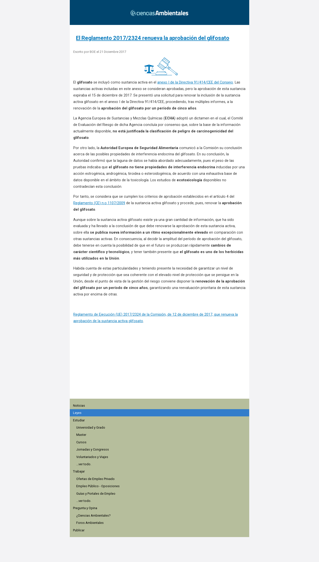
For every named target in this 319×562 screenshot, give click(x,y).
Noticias (79, 405)
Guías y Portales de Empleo (95, 493)
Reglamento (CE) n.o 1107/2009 (99, 203)
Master (81, 435)
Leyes (77, 413)
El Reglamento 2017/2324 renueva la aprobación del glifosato (152, 38)
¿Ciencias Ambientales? (93, 515)
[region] (161, 369)
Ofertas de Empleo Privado (95, 479)
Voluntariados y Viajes (92, 457)
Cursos (81, 442)
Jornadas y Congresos (92, 449)
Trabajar (79, 471)
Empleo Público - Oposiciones (98, 486)
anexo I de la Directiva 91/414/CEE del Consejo (195, 82)
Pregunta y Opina (85, 508)
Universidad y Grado (90, 427)
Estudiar (79, 420)
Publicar (78, 530)
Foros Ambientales (90, 523)
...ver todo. (83, 464)
